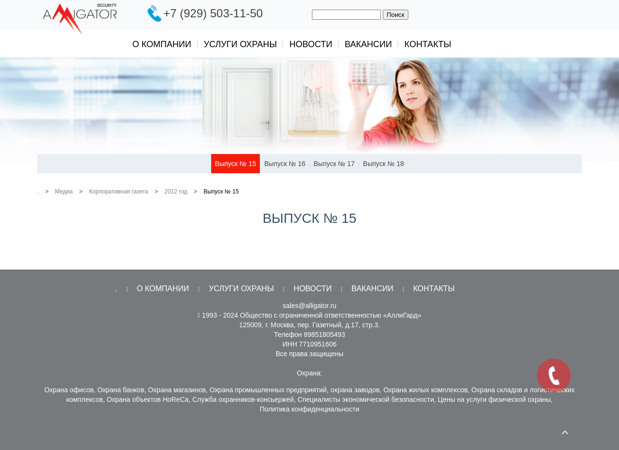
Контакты (427, 44)
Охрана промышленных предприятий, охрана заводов (295, 390)
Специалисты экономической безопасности (365, 399)
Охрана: (310, 373)
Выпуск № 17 (334, 163)
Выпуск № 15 (235, 163)
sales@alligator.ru (309, 305)
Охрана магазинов (177, 390)
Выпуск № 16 (284, 163)
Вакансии (368, 44)
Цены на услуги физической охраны (494, 399)
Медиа (64, 191)
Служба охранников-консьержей (243, 399)
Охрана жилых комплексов (425, 390)
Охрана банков (120, 390)
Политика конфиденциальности (310, 409)
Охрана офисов (69, 390)
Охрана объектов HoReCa (147, 399)
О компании (162, 44)
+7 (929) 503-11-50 (213, 13)
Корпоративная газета (118, 191)
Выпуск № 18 (383, 163)
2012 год (176, 191)
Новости (310, 44)
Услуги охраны (240, 44)
